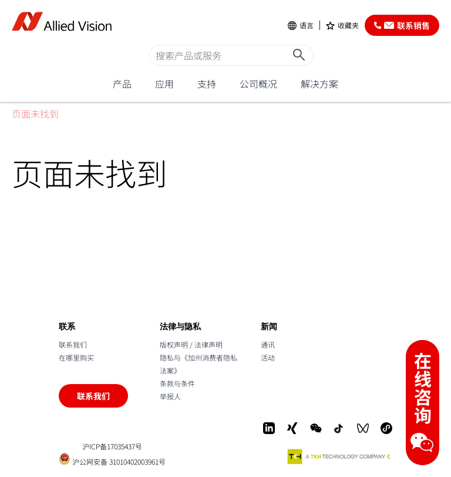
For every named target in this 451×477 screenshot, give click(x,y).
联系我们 (73, 344)
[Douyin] (339, 428)
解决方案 (319, 83)
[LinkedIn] (269, 428)
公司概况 (258, 83)
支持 (206, 83)
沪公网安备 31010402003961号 (112, 459)
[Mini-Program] (386, 428)
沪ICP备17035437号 (112, 446)
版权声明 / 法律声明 (191, 344)
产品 (122, 83)
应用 (164, 83)
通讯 (268, 344)
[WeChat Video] (363, 428)
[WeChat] (316, 428)
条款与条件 (177, 383)
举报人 (170, 396)
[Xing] (292, 428)
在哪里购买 (76, 357)
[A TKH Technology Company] (339, 456)
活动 (268, 357)
